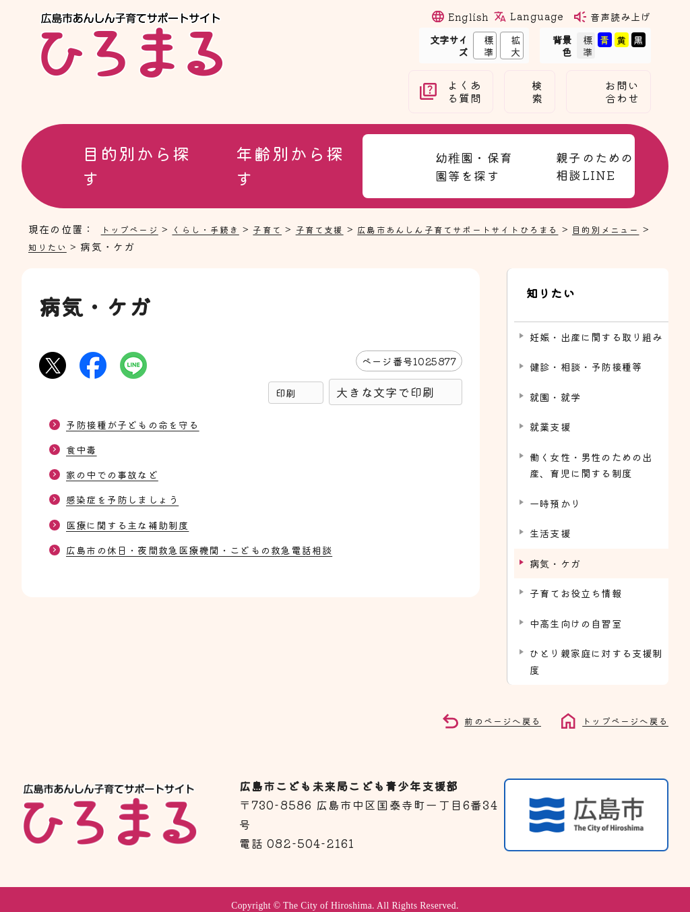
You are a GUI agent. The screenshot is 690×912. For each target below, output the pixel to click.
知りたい (107, 246)
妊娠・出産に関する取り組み (596, 324)
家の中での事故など (118, 474)
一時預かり (555, 490)
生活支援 (550, 521)
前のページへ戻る (488, 707)
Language (536, 16)
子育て (286, 228)
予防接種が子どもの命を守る (141, 424)
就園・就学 (555, 384)
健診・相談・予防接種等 (586, 354)
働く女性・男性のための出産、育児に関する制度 (591, 452)
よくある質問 (464, 92)
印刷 (286, 393)
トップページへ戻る (619, 707)
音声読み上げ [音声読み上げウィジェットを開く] (620, 16)
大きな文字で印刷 (385, 392)
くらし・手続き (218, 228)
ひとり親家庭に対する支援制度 (596, 649)
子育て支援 (344, 228)
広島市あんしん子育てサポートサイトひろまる (500, 228)
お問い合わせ (622, 92)
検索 (537, 92)
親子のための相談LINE (594, 165)
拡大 (510, 45)
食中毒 (83, 449)
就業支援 (550, 414)
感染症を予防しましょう (129, 499)
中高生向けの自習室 (576, 610)
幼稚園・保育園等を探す (474, 166)
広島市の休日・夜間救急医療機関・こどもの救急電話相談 (216, 549)
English (468, 16)
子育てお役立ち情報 (576, 581)
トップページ (133, 228)
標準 (483, 45)
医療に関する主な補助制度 (135, 524)
